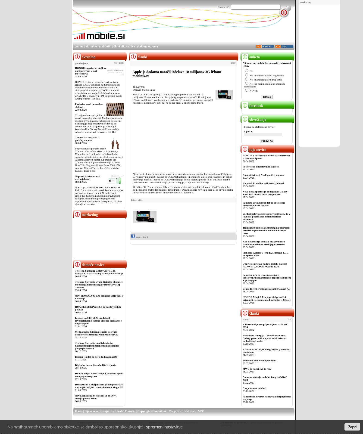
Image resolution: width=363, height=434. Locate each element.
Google (221, 7)
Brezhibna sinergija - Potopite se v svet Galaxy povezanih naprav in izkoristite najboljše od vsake (264, 338)
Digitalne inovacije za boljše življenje (95, 365)
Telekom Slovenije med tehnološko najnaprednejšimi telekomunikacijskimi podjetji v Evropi (97, 345)
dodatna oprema (147, 46)
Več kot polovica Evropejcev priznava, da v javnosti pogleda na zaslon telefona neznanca (266, 216)
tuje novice (253, 150)
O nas (78, 411)
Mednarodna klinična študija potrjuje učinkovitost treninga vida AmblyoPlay (96, 333)
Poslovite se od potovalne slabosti (261, 166)
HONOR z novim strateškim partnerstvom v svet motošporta (90, 71)
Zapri (352, 426)
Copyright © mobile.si (152, 411)
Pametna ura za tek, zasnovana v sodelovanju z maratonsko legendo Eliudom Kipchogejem (267, 277)
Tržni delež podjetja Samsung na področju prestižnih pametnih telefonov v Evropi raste (266, 230)
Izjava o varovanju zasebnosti (103, 411)
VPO (201, 411)
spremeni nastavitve (164, 427)
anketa (250, 57)
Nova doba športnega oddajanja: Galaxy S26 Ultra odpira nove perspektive (265, 193)
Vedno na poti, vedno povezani (259, 360)
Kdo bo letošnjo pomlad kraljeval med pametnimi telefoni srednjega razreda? (264, 243)
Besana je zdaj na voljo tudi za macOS (96, 356)
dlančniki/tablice (124, 46)
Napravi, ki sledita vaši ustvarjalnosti (87, 177)
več (115, 63)
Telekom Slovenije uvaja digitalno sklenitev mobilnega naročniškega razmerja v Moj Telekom (99, 284)
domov (79, 46)
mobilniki (105, 46)
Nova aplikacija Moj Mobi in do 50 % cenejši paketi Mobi (96, 397)
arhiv (121, 63)
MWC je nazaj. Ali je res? (257, 368)
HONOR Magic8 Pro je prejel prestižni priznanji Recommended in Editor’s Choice (267, 298)
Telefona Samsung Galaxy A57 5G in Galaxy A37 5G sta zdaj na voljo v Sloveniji (99, 272)
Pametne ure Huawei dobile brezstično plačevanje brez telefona (264, 204)
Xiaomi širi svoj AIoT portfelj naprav (87, 139)
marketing (305, 2)
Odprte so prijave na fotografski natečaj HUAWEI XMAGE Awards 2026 (265, 265)
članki (250, 313)
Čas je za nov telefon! (254, 388)
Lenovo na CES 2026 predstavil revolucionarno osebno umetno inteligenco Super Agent (98, 320)
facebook (252, 106)
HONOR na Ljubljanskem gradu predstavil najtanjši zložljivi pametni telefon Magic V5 (99, 386)
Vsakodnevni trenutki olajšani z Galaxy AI (266, 288)
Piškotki (130, 411)
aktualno (91, 46)
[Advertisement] (319, 75)
